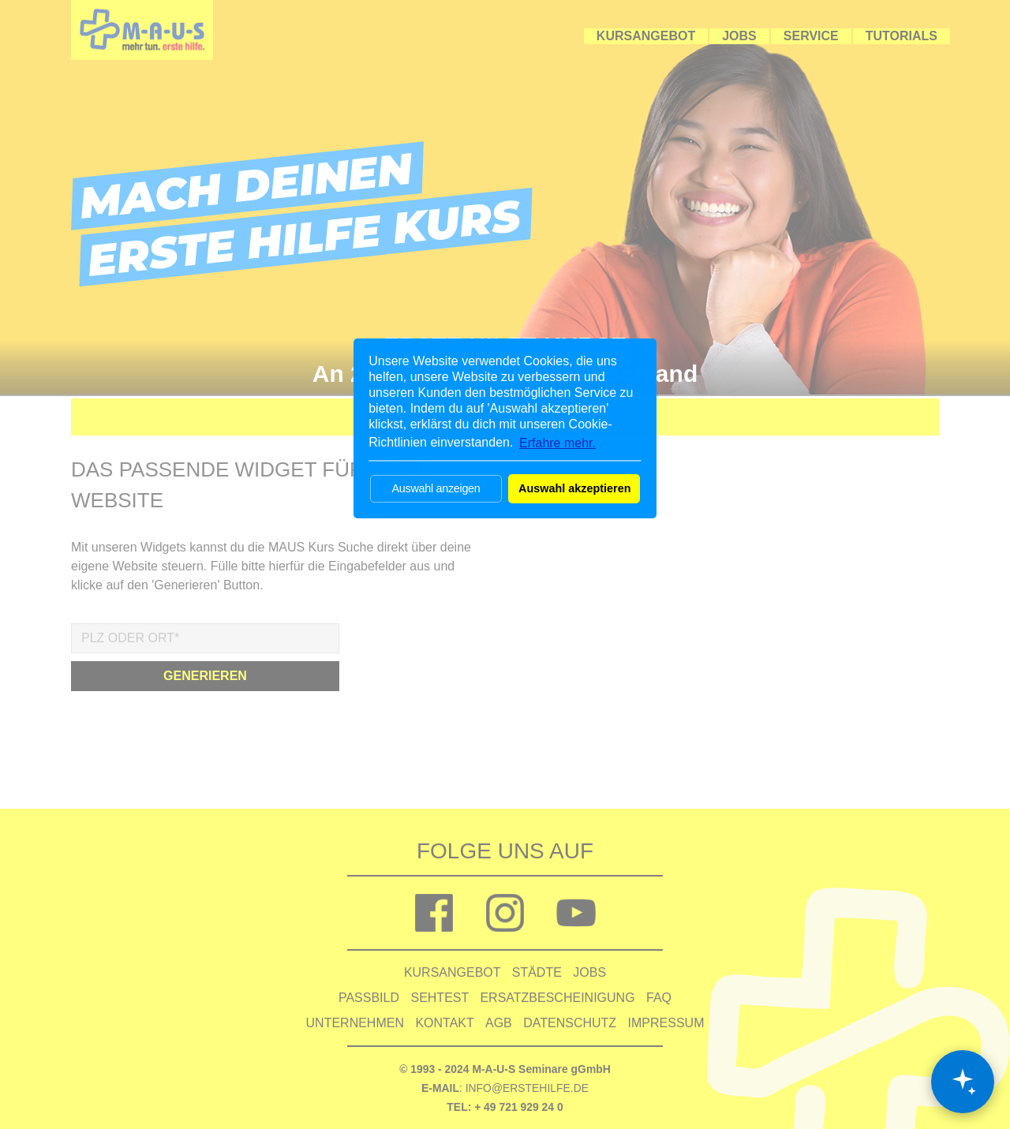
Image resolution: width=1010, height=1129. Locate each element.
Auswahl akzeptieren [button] (574, 488)
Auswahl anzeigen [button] (435, 488)
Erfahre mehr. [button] (557, 443)
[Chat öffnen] (962, 1081)
